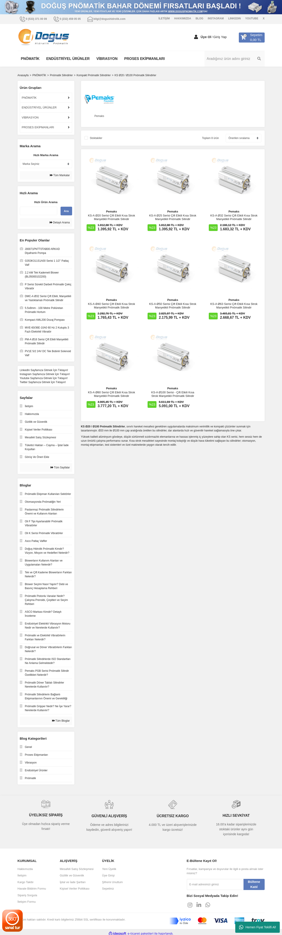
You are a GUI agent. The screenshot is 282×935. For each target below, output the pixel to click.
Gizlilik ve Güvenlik (72, 875)
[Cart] (251, 38)
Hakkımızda (25, 869)
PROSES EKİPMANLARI (38, 127)
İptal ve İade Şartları (73, 882)
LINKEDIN (234, 18)
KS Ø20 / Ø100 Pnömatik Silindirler (135, 75)
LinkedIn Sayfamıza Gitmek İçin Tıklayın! (44, 370)
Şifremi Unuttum (112, 882)
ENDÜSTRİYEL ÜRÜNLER (39, 107)
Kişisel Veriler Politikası (75, 888)
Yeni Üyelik (109, 869)
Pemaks (111, 211)
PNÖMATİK (29, 97)
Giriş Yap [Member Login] (220, 37)
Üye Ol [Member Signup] (206, 37)
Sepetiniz (108, 888)
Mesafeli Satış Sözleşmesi (77, 869)
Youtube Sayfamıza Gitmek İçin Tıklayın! (44, 378)
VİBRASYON (30, 117)
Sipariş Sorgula (27, 895)
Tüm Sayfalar (60, 467)
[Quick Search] (38, 211)
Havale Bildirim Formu (32, 888)
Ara (66, 211)
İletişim (22, 875)
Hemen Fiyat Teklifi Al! (257, 927)
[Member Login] (196, 37)
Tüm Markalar (60, 175)
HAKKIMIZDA (182, 18)
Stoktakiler (96, 138)
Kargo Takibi (25, 882)
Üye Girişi (108, 875)
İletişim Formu (27, 901)
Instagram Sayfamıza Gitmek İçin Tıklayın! (45, 374)
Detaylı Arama (60, 222)
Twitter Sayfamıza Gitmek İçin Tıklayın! (43, 382)
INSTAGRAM (216, 18)
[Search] (235, 59)
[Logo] (44, 37)
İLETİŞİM (164, 18)
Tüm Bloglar (61, 720)
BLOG (199, 18)
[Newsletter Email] (215, 884)
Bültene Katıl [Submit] (254, 884)
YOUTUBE (251, 18)
